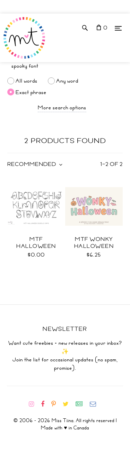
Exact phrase (31, 92)
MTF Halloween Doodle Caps (36, 246)
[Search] (65, 66)
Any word (67, 81)
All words (26, 81)
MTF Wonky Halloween (94, 242)
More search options (62, 107)
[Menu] (118, 28)
